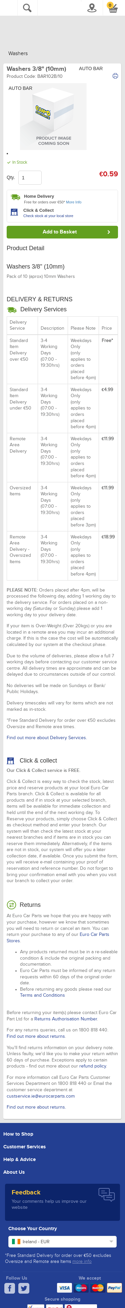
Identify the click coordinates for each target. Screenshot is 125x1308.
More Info (73, 202)
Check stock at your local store (48, 216)
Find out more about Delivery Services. (47, 737)
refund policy (92, 1066)
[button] (113, 8)
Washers (18, 53)
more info (82, 1261)
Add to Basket (60, 232)
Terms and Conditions (42, 995)
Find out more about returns (36, 1036)
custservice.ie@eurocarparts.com (41, 1096)
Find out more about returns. (36, 1107)
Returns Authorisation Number (65, 1019)
